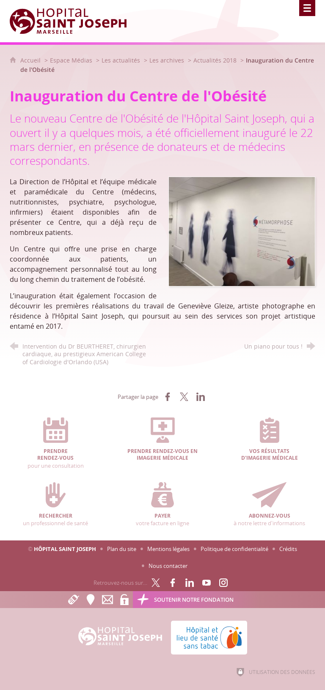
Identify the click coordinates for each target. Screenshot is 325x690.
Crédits (288, 549)
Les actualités (121, 60)
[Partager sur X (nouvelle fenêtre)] (184, 397)
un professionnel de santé (56, 504)
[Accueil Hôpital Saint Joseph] (73, 21)
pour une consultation (56, 443)
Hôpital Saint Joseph (65, 549)
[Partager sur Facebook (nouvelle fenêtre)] (167, 397)
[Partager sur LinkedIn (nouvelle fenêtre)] (200, 397)
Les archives (166, 60)
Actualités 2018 (215, 60)
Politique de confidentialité (234, 549)
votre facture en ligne (163, 504)
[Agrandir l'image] (241, 230)
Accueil (31, 60)
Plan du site (121, 549)
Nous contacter (168, 566)
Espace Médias (71, 60)
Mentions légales (168, 549)
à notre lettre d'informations (269, 504)
